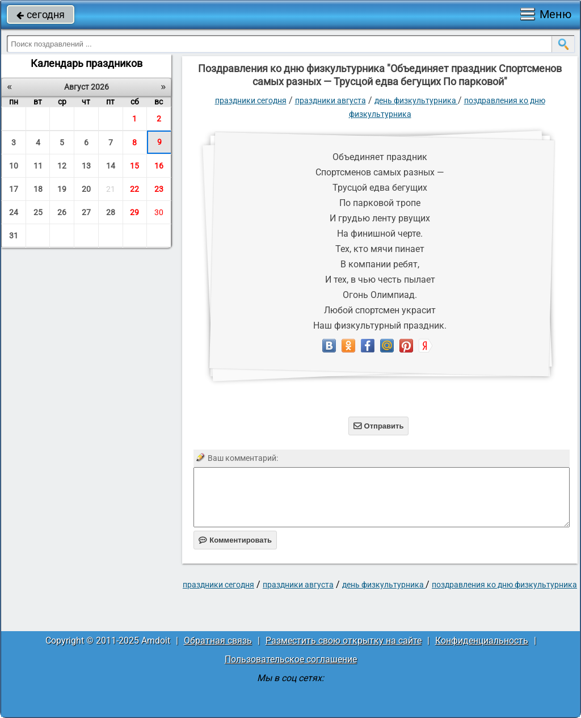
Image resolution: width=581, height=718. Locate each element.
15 (134, 165)
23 (158, 189)
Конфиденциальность (481, 640)
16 (158, 165)
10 (13, 165)
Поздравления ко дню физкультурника (504, 584)
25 (38, 212)
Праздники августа (330, 100)
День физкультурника (416, 100)
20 (86, 189)
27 (86, 212)
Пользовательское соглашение (291, 659)
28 (110, 212)
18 (38, 189)
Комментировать (235, 540)
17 (13, 189)
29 (134, 212)
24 (13, 212)
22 (134, 189)
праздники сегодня (251, 100)
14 (110, 165)
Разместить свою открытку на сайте (344, 640)
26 (61, 212)
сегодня (40, 14)
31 (13, 235)
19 (61, 189)
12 (61, 165)
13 (86, 165)
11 (38, 165)
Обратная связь (218, 640)
